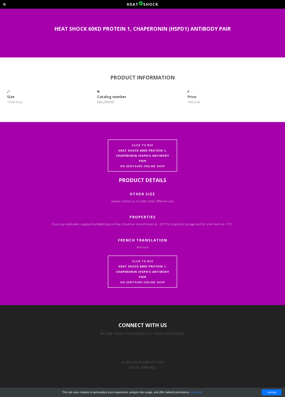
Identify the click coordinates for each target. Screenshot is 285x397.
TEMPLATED (148, 367)
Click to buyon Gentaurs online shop (142, 155)
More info (196, 392)
